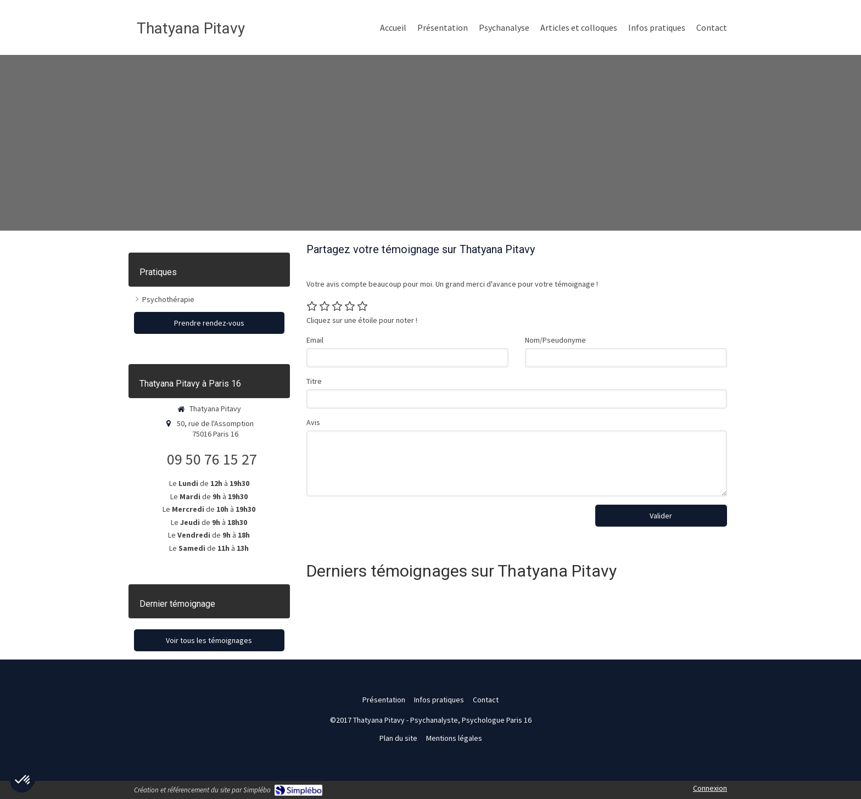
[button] (23, 780)
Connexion (710, 788)
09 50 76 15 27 (212, 459)
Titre (314, 381)
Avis (313, 422)
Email (314, 340)
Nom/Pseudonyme (555, 340)
